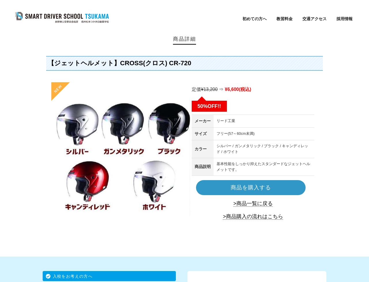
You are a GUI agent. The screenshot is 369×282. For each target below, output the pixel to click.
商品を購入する (251, 187)
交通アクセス (314, 18)
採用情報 (344, 18)
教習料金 (284, 18)
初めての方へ (254, 18)
